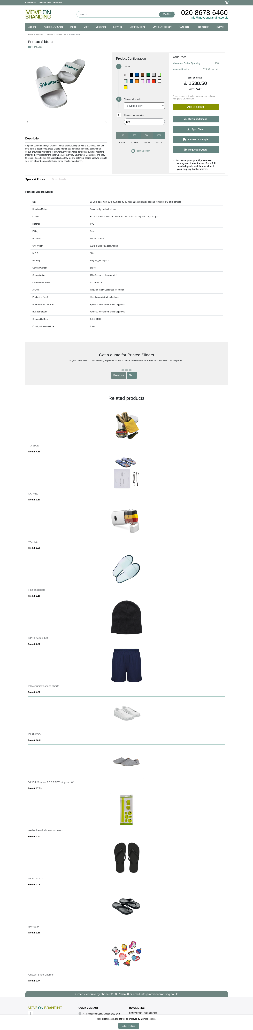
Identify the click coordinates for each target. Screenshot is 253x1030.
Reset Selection (140, 151)
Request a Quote (195, 149)
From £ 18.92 (35, 740)
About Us (57, 3)
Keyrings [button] (117, 26)
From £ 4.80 (34, 692)
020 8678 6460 (204, 13)
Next (132, 375)
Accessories (61, 34)
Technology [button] (202, 26)
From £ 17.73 (35, 788)
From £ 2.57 (34, 836)
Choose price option (133, 99)
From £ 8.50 (34, 499)
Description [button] (32, 138)
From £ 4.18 (34, 451)
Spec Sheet (195, 129)
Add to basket (195, 106)
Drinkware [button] (101, 26)
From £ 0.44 (34, 980)
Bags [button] (73, 26)
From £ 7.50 (34, 644)
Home (30, 34)
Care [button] (86, 26)
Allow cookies (128, 1026)
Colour (127, 66)
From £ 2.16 (34, 596)
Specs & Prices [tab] (35, 179)
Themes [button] (220, 26)
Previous (118, 375)
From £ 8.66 (34, 932)
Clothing (49, 34)
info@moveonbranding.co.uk (209, 17)
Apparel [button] (32, 26)
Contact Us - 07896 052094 (38, 3)
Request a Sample (196, 139)
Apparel (39, 34)
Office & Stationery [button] (162, 26)
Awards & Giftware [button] (53, 26)
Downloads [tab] (59, 179)
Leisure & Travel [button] (137, 26)
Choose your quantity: (134, 115)
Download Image (195, 119)
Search (167, 14)
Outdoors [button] (184, 26)
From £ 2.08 (34, 884)
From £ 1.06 (34, 548)
